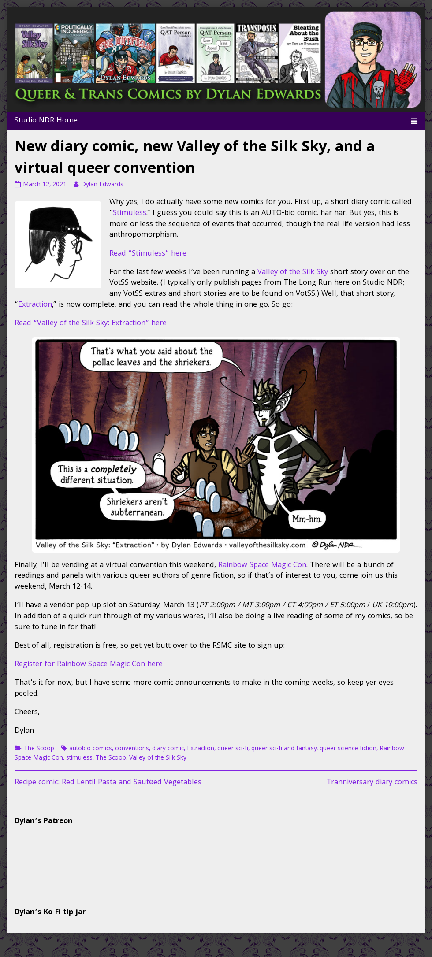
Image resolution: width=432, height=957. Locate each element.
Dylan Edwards (102, 185)
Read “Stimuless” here (147, 254)
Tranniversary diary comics (372, 782)
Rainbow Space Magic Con (262, 565)
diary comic (168, 749)
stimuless (79, 758)
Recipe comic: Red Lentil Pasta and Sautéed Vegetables (108, 782)
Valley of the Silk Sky (292, 272)
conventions (132, 749)
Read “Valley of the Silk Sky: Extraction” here (91, 323)
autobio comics (90, 749)
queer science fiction (348, 749)
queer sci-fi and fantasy (284, 749)
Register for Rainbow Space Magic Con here (89, 664)
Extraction (35, 305)
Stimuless (129, 213)
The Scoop (39, 749)
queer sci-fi (232, 749)
